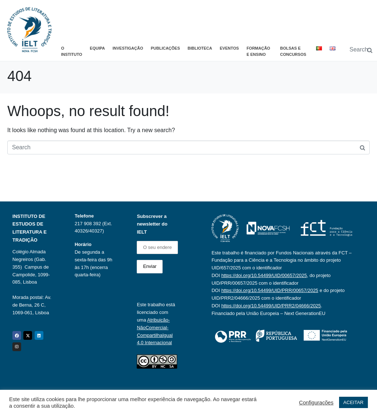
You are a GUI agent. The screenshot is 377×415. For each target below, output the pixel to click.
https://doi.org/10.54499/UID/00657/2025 (264, 275)
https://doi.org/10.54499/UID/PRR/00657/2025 (269, 290)
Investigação (128, 48)
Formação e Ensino (258, 51)
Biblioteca (200, 48)
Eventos (229, 48)
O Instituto (71, 51)
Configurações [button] (316, 403)
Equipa (97, 48)
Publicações (165, 48)
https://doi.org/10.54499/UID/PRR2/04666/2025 (271, 305)
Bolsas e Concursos (293, 51)
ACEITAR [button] (353, 402)
